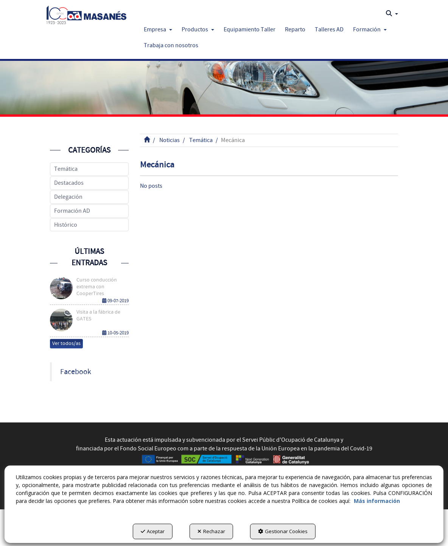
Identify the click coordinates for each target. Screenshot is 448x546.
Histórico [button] (65, 225)
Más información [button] (377, 500)
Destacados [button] (69, 183)
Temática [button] (66, 169)
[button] (86, 13)
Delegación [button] (68, 197)
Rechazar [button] (211, 531)
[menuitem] (392, 14)
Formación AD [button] (72, 211)
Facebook (75, 372)
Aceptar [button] (153, 531)
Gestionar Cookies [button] (283, 531)
